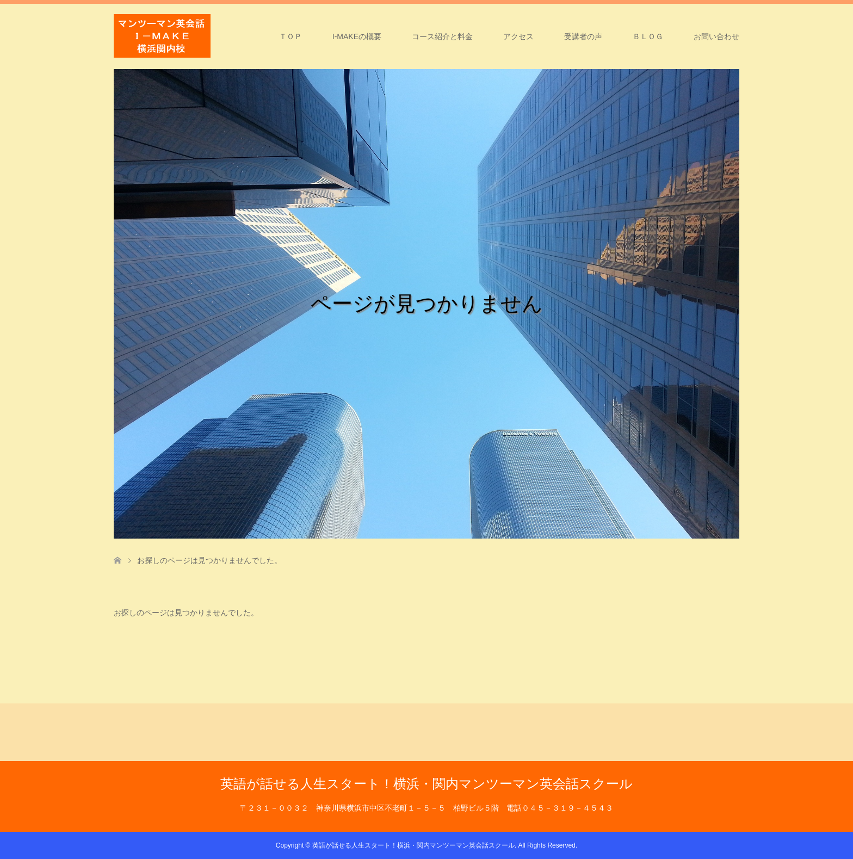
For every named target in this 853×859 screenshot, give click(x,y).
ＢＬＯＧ (648, 36)
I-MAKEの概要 (356, 36)
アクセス (518, 36)
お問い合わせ (716, 36)
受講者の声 (583, 36)
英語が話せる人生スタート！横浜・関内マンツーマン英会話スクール (426, 783)
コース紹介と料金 (442, 36)
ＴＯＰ (290, 36)
